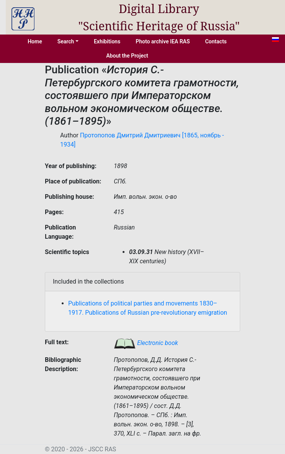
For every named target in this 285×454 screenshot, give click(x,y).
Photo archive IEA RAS (163, 41)
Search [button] (65, 41)
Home (35, 41)
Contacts (215, 41)
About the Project (127, 56)
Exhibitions (107, 41)
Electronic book (146, 343)
